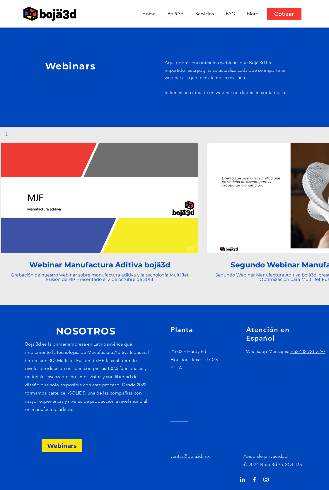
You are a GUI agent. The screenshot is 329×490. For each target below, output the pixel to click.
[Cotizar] (284, 14)
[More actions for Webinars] (9, 133)
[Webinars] (62, 445)
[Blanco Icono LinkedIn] (242, 479)
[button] (206, 13)
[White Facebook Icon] (254, 479)
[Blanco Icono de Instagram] (266, 479)
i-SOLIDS (76, 393)
